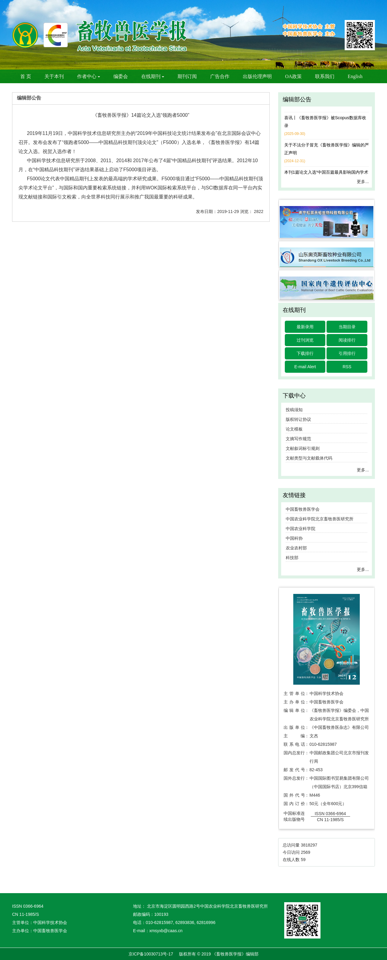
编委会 (120, 76)
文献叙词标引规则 (303, 448)
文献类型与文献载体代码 (309, 458)
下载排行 (305, 353)
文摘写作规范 (298, 438)
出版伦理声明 (257, 76)
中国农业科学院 (300, 528)
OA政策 (293, 76)
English (355, 76)
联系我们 (324, 76)
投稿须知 (294, 409)
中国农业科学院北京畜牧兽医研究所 (319, 518)
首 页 (25, 76)
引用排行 (347, 353)
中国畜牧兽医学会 (303, 509)
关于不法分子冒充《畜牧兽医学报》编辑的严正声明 (326, 149)
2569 (305, 852)
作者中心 (88, 76)
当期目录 (347, 326)
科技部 (292, 557)
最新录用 (305, 326)
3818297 (309, 845)
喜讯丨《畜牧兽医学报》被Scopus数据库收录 (325, 122)
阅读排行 (347, 340)
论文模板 (294, 429)
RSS (347, 366)
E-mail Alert (305, 366)
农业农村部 (296, 548)
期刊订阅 (187, 76)
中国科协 (294, 538)
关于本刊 (54, 76)
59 (303, 859)
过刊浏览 (305, 340)
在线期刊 (152, 76)
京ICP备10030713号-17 (150, 954)
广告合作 (219, 76)
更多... (363, 181)
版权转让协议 (298, 419)
